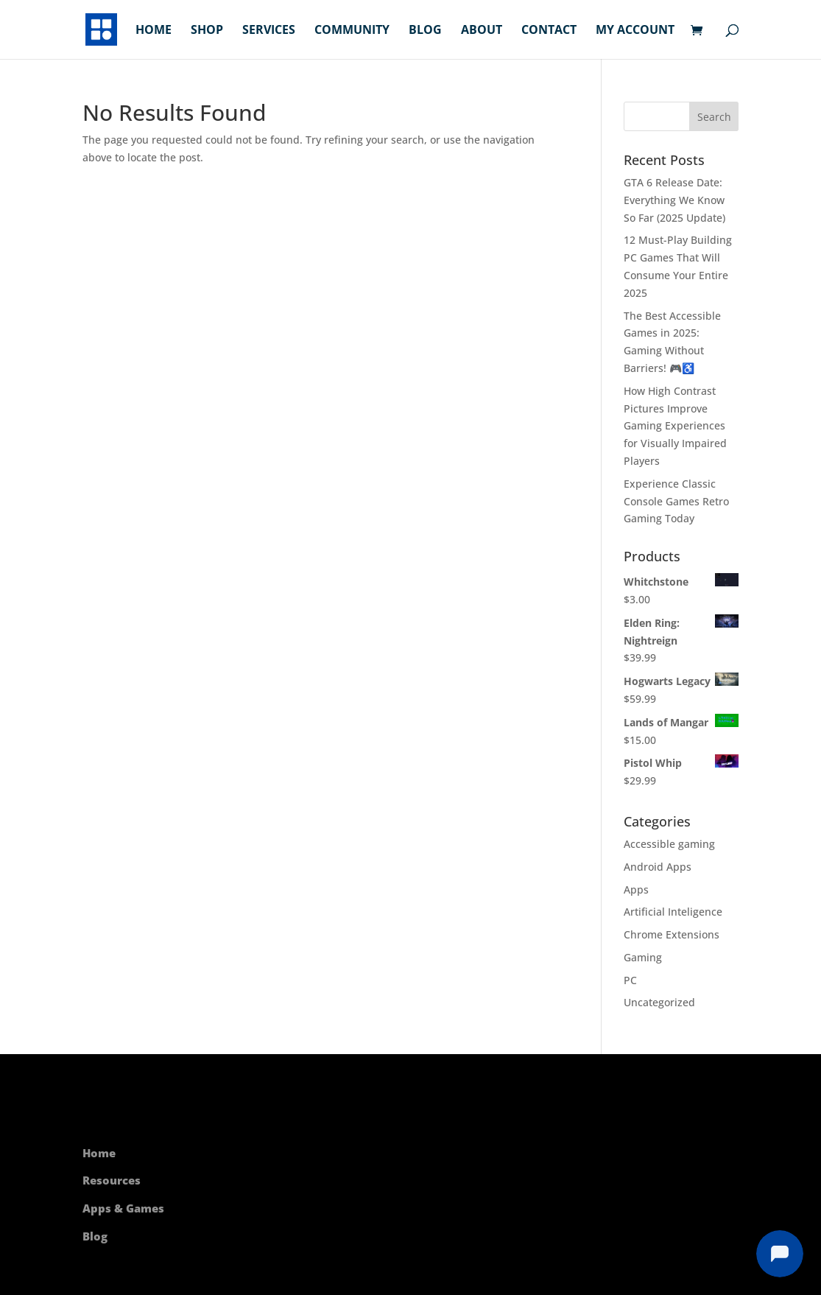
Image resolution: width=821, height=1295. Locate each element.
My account (635, 31)
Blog (425, 31)
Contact (549, 31)
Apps (636, 889)
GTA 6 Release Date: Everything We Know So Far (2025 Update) (674, 200)
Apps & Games (123, 1208)
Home (153, 31)
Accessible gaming (669, 844)
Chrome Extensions (671, 934)
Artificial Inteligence (673, 912)
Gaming (643, 957)
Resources (111, 1180)
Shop (207, 31)
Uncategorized (659, 1002)
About (481, 31)
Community (352, 31)
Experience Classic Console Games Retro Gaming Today (676, 501)
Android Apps (657, 867)
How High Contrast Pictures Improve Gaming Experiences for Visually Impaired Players (675, 426)
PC (630, 980)
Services (268, 31)
